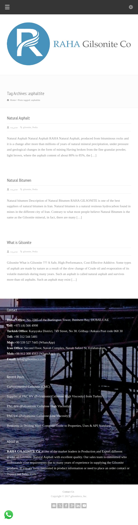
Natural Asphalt (18, 118)
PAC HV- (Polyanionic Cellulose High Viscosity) (39, 406)
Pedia (34, 127)
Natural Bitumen (19, 180)
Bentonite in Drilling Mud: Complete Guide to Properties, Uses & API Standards (59, 425)
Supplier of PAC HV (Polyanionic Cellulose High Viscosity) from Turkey (54, 396)
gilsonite (27, 127)
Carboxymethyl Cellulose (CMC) (28, 386)
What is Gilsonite (19, 242)
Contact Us (68, 491)
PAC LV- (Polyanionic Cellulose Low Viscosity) (38, 416)
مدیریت (14, 127)
